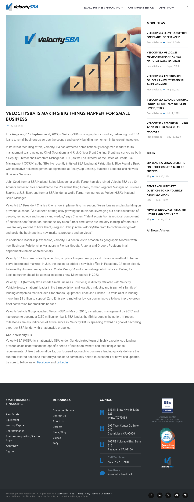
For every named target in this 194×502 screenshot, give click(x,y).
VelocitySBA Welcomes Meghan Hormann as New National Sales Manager (164, 57)
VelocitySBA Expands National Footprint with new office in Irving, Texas (167, 104)
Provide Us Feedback (120, 474)
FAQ (55, 443)
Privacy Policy (83, 494)
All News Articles (158, 230)
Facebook (43, 362)
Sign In (10, 451)
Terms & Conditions (102, 494)
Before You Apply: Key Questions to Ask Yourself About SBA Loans (164, 191)
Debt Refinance (15, 430)
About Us (58, 421)
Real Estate (13, 414)
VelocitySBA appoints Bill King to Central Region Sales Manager (167, 127)
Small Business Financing (103, 8)
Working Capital (15, 425)
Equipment (12, 419)
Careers (57, 426)
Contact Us (59, 415)
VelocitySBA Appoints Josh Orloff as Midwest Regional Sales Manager (166, 80)
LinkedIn (62, 362)
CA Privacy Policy (65, 494)
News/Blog (59, 432)
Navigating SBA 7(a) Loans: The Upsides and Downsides (166, 212)
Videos (57, 437)
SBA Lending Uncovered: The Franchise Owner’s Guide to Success (166, 167)
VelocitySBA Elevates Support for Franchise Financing (167, 35)
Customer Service (141, 7)
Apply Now (166, 7)
